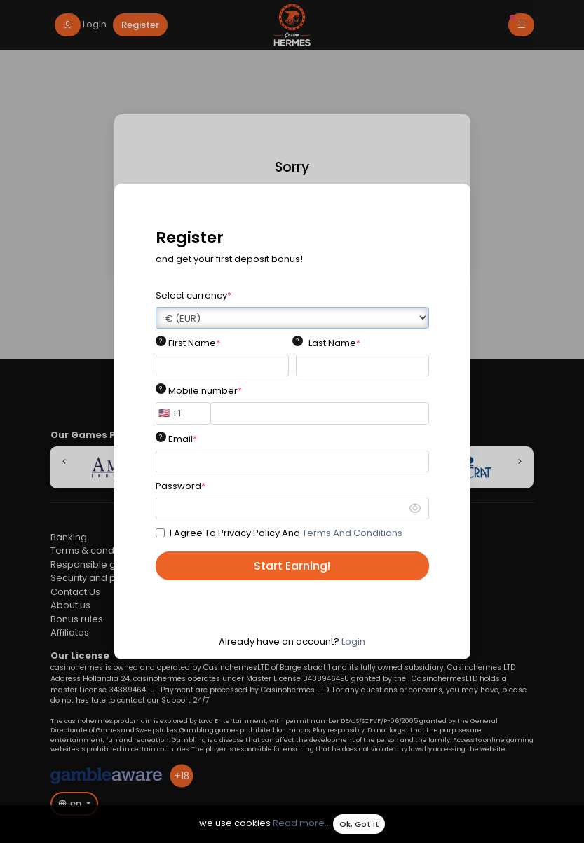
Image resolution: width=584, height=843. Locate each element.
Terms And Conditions (352, 533)
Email (182, 439)
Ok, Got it (359, 824)
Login (353, 641)
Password (180, 486)
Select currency (193, 295)
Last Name (334, 343)
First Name (194, 343)
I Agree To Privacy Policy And (286, 533)
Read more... (302, 823)
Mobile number (205, 390)
